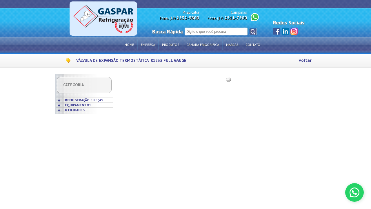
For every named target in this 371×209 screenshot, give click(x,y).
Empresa (148, 44)
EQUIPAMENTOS (78, 105)
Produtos (170, 44)
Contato (252, 44)
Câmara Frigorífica (202, 44)
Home (129, 44)
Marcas (232, 44)
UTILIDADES (75, 110)
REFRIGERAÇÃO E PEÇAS (84, 100)
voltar (305, 60)
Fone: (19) (179, 18)
